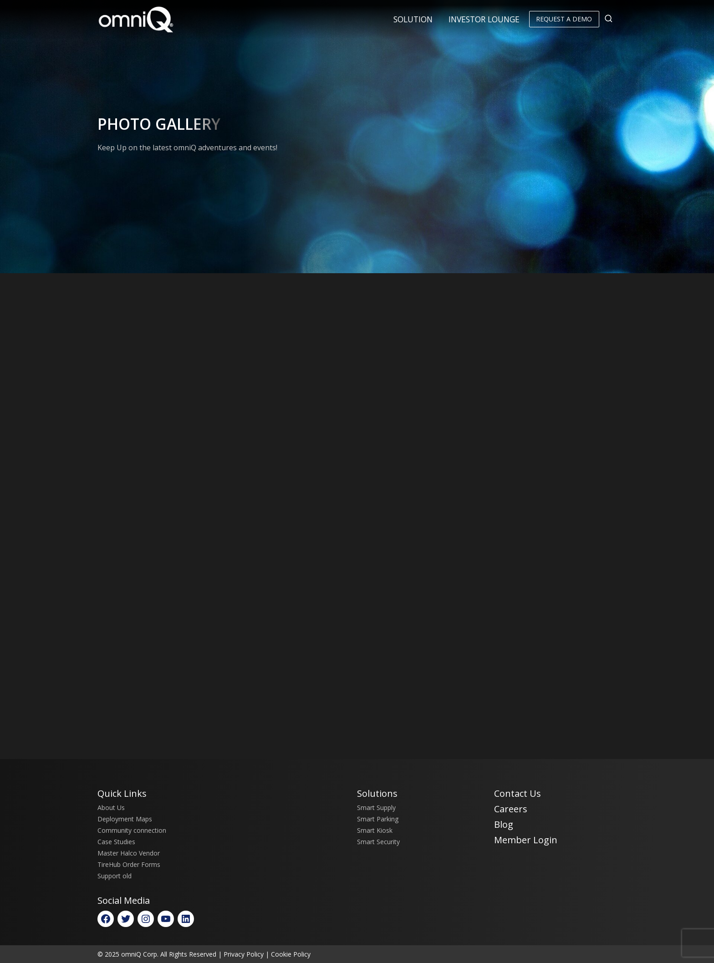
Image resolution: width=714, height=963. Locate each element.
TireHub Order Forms (128, 864)
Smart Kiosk (375, 830)
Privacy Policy (244, 954)
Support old (114, 875)
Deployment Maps (124, 819)
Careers (510, 809)
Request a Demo (564, 19)
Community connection (131, 830)
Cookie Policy (291, 954)
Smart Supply (376, 807)
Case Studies (116, 841)
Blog (503, 824)
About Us (111, 807)
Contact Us (517, 793)
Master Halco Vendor (128, 853)
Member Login (525, 840)
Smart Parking (377, 819)
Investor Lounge (484, 19)
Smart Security (378, 841)
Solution (413, 19)
